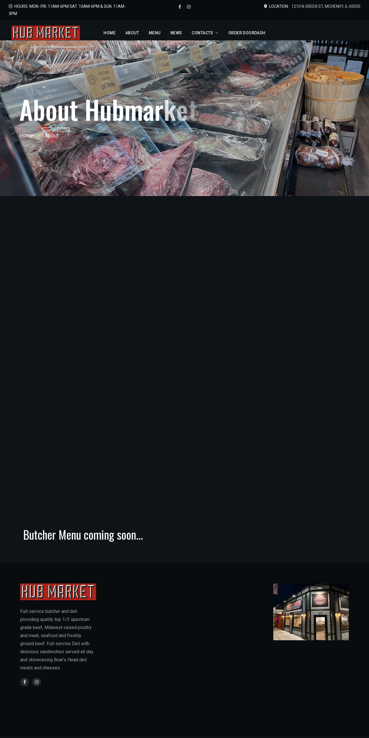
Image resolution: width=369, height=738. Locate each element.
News (176, 33)
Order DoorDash (247, 33)
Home (109, 33)
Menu (155, 33)
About (132, 33)
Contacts (202, 33)
